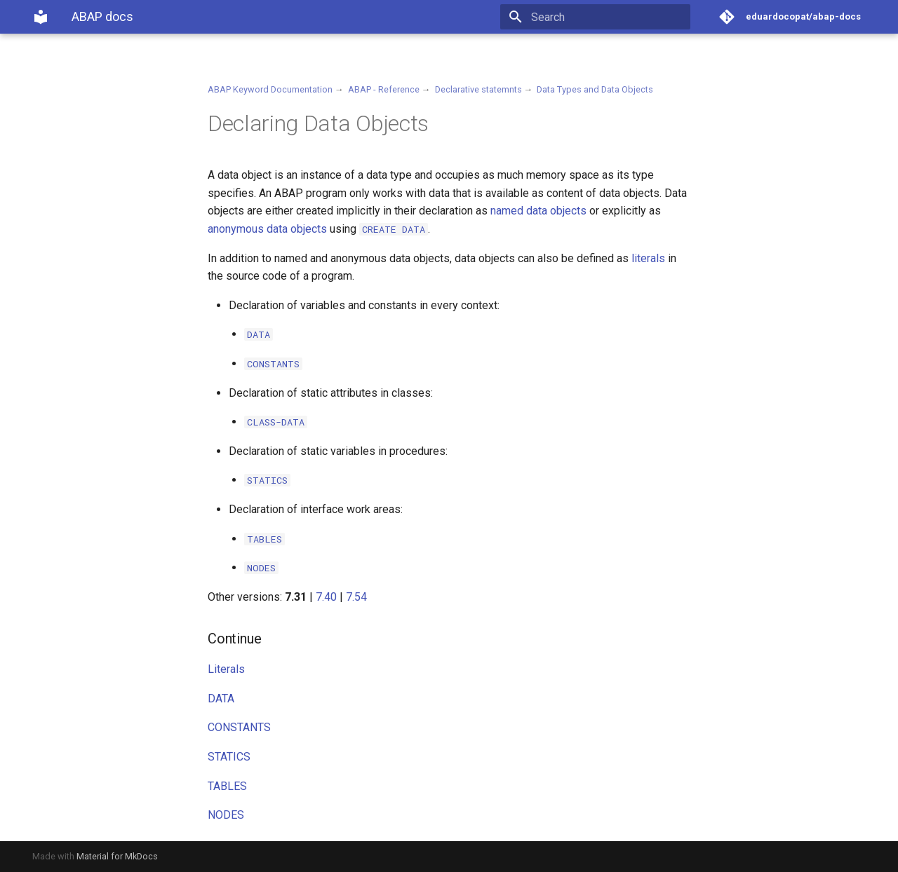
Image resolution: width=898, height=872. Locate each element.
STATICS (229, 756)
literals (648, 258)
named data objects (538, 210)
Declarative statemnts (478, 89)
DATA (221, 698)
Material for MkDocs (117, 856)
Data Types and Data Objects (595, 89)
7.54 (356, 597)
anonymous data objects (267, 229)
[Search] (608, 16)
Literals (226, 669)
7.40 (326, 597)
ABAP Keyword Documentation (270, 89)
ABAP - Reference (384, 89)
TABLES (227, 786)
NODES (226, 815)
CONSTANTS (239, 727)
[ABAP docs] (41, 17)
